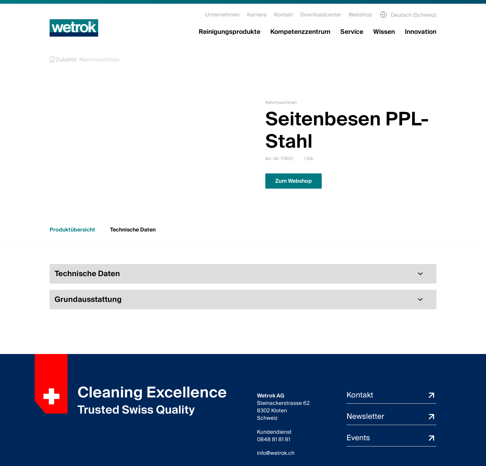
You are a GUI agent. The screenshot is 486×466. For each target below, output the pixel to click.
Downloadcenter (320, 14)
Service (351, 32)
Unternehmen (222, 14)
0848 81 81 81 (273, 439)
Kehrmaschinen (96, 60)
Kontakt (283, 14)
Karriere (257, 14)
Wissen (384, 32)
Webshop (360, 14)
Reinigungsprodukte (229, 32)
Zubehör (63, 60)
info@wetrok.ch (275, 453)
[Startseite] (74, 28)
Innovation (420, 32)
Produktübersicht (72, 229)
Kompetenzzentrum (300, 32)
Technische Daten (133, 229)
